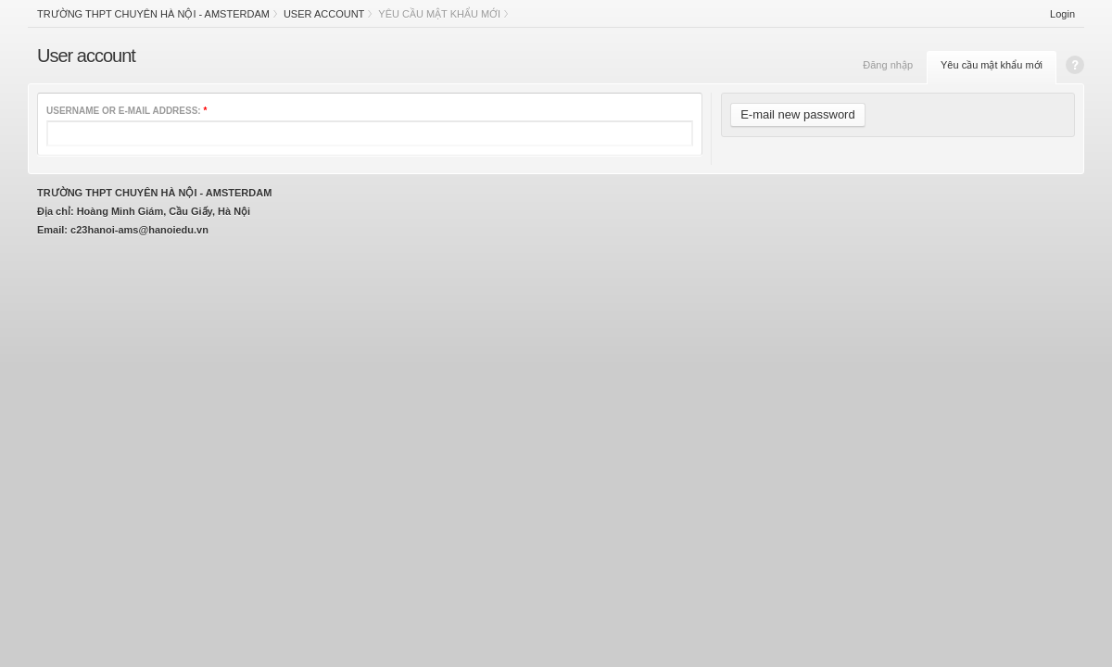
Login (1062, 13)
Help (1075, 65)
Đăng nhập (888, 64)
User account (324, 13)
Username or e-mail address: (126, 111)
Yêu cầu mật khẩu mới (991, 64)
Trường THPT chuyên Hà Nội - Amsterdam (153, 13)
